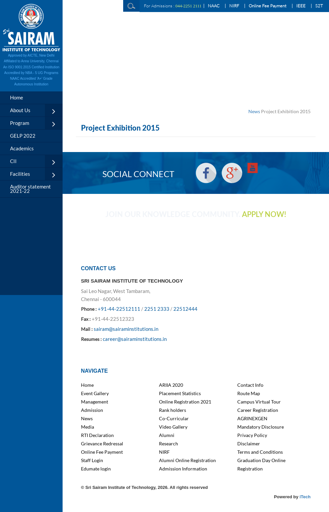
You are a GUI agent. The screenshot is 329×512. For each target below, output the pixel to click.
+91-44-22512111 (119, 309)
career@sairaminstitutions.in (135, 339)
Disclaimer (248, 443)
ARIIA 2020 (171, 385)
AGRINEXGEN (252, 418)
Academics (22, 148)
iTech (305, 496)
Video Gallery (173, 427)
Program (19, 123)
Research (168, 443)
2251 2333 (156, 309)
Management (94, 402)
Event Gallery (95, 393)
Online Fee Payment (267, 5)
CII (13, 161)
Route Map (248, 393)
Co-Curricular (174, 418)
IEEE (301, 5)
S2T (319, 5)
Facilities (20, 174)
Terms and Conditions (260, 452)
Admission (92, 410)
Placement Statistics (180, 393)
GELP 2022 (22, 136)
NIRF (234, 5)
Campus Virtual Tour (259, 402)
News (254, 111)
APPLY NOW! (264, 214)
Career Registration (257, 410)
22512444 (185, 309)
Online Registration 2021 (185, 402)
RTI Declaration (97, 435)
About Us (20, 110)
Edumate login (96, 468)
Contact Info (250, 385)
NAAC (214, 5)
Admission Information (183, 468)
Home (16, 97)
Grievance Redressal (102, 443)
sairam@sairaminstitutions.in (126, 329)
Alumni (166, 435)
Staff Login (92, 460)
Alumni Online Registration (187, 460)
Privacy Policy (252, 435)
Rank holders (172, 410)
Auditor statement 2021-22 (30, 189)
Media (87, 427)
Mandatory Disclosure (260, 427)
